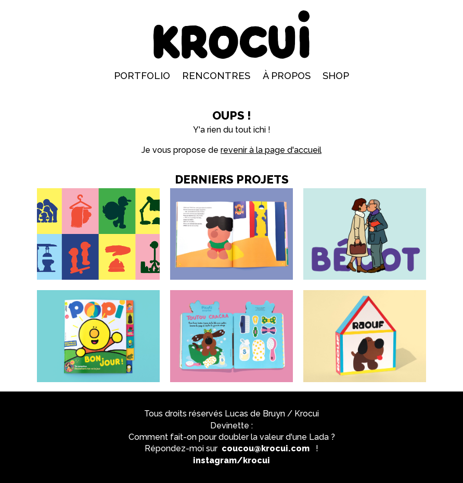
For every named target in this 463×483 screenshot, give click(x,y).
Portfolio (142, 75)
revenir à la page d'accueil (271, 150)
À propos (287, 75)
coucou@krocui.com (266, 448)
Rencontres (216, 75)
